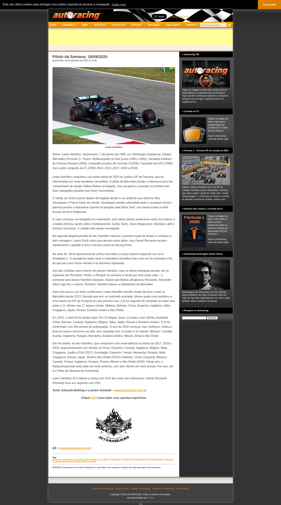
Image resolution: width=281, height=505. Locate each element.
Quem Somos (122, 488)
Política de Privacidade (103, 488)
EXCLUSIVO (173, 25)
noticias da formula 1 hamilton (68, 461)
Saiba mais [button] (119, 4)
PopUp (151, 498)
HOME (52, 25)
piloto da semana (89, 461)
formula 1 (146, 459)
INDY (85, 25)
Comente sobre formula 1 (87, 459)
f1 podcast (136, 459)
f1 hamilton (126, 459)
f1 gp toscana (114, 459)
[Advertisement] (140, 38)
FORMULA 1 (69, 25)
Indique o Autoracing (140, 488)
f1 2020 (105, 459)
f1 (100, 459)
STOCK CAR (118, 25)
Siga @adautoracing (180, 17)
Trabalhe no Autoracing (163, 488)
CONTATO (191, 25)
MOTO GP (99, 25)
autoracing (57, 459)
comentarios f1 (69, 459)
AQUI (94, 397)
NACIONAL (154, 25)
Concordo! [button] (269, 4)
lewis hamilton (157, 459)
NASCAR (137, 25)
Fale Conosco (182, 488)
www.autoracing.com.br (75, 448)
